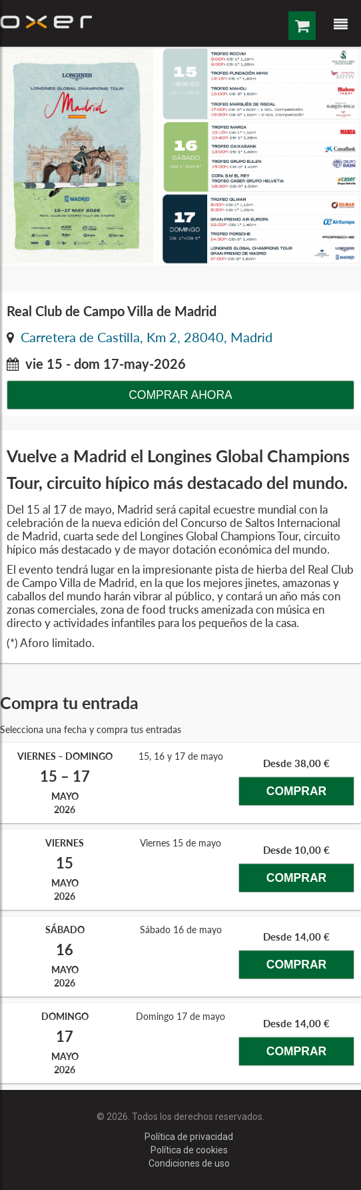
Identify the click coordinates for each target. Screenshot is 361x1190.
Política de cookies (189, 1150)
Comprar (296, 791)
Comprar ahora (180, 395)
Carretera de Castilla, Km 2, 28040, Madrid (146, 337)
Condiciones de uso (189, 1163)
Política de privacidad (189, 1136)
